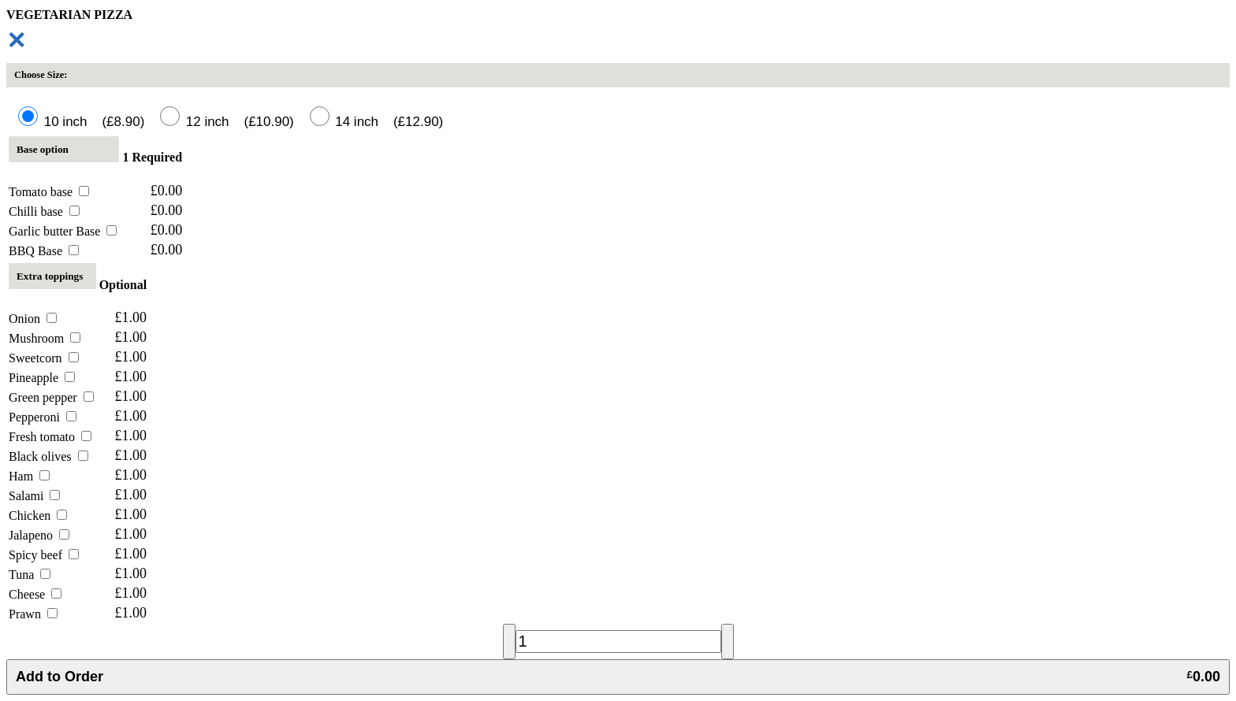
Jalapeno (39, 535)
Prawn (33, 614)
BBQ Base (44, 251)
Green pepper (51, 397)
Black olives (48, 456)
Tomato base (49, 191)
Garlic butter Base (63, 231)
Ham (29, 476)
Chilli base (44, 211)
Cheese (35, 594)
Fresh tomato (50, 436)
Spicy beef (44, 555)
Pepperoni (42, 417)
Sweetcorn (44, 358)
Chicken (38, 515)
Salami (34, 496)
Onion (33, 318)
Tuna (29, 574)
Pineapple (42, 377)
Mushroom (44, 338)
